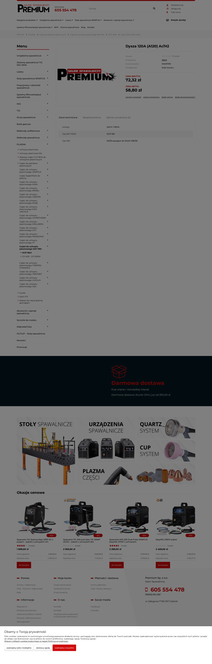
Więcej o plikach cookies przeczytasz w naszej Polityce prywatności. (36, 641)
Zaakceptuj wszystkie (64, 648)
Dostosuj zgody (43, 648)
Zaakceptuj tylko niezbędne (18, 648)
